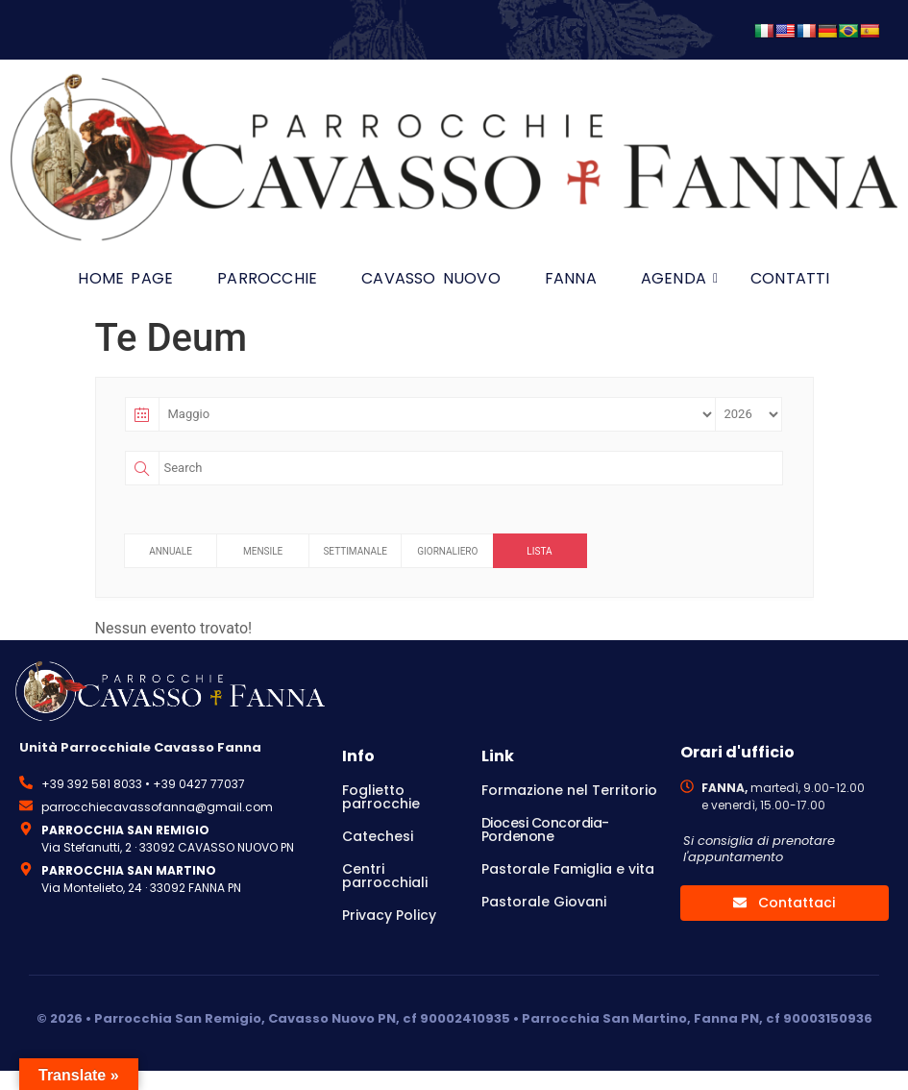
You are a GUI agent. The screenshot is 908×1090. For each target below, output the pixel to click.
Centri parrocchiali (385, 875)
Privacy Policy (389, 915)
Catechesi (377, 836)
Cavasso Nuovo (431, 278)
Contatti (790, 278)
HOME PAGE (125, 278)
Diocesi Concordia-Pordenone (545, 829)
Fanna (571, 278)
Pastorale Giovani (543, 901)
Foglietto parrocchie (381, 796)
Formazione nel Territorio (569, 790)
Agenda (679, 278)
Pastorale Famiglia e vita (567, 869)
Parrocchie (267, 278)
